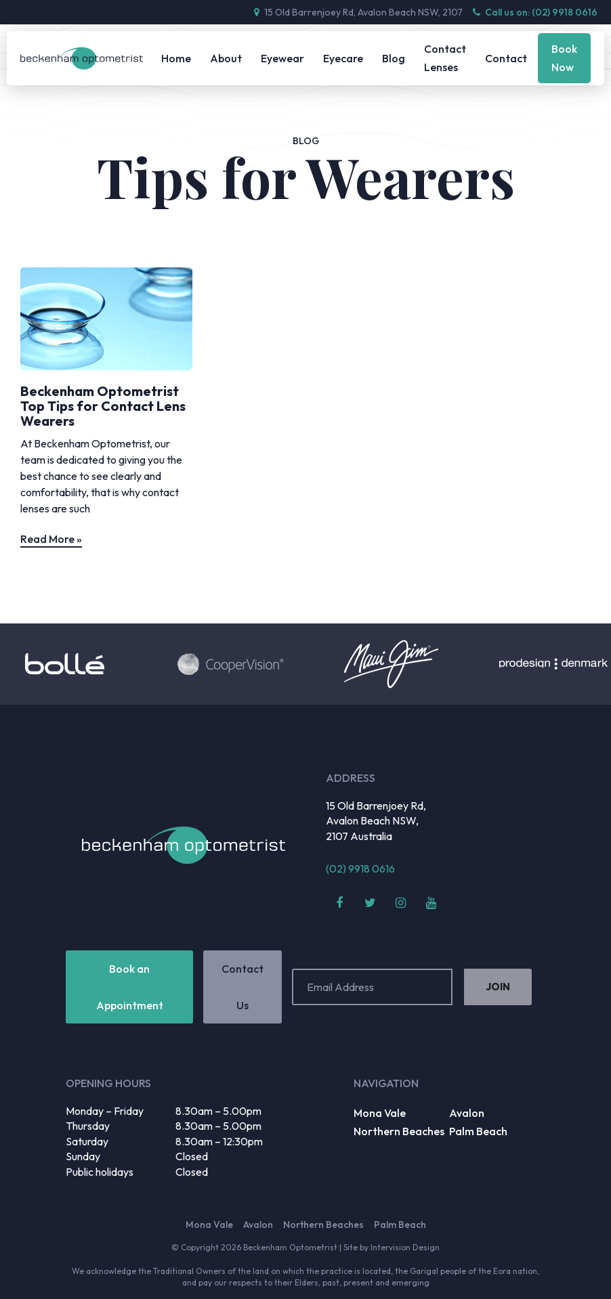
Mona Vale (380, 1113)
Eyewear (282, 58)
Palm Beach (478, 1131)
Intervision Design (405, 1247)
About (226, 58)
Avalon (466, 1113)
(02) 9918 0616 (360, 868)
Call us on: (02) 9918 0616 (535, 12)
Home (176, 58)
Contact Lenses (445, 58)
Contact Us (243, 987)
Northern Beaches (399, 1131)
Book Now (564, 58)
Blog (393, 58)
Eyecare (343, 58)
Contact (506, 58)
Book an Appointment (129, 987)
